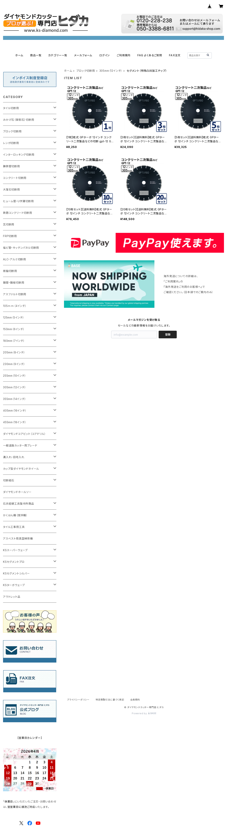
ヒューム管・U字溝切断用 (18, 201)
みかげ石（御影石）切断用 (18, 119)
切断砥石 (8, 480)
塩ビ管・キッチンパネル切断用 (21, 247)
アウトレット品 (11, 596)
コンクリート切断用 (14, 177)
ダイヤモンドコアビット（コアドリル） (24, 433)
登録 (167, 334)
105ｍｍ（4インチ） (14, 305)
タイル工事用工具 (14, 526)
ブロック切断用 (85, 70)
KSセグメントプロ (14, 561)
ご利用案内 (123, 55)
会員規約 (135, 699)
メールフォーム (83, 55)
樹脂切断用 (10, 271)
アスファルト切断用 (14, 294)
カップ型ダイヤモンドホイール (21, 468)
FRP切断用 (10, 236)
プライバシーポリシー (78, 699)
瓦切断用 (8, 224)
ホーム (19, 55)
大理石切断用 (11, 189)
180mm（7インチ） (14, 340)
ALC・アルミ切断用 (14, 259)
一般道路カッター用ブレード (20, 445)
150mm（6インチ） (14, 329)
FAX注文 (175, 55)
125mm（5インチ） (13, 317)
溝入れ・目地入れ (13, 457)
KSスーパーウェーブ (15, 550)
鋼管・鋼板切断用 (13, 282)
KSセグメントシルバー (16, 573)
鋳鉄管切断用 (11, 166)
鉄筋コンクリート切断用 (17, 212)
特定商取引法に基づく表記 (110, 699)
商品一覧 (35, 55)
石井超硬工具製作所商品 (18, 503)
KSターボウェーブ (14, 585)
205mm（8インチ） (14, 352)
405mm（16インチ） (14, 410)
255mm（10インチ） (14, 375)
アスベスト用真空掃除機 (18, 538)
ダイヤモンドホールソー (17, 492)
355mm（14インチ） (14, 399)
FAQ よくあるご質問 (149, 55)
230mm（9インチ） (14, 364)
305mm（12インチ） (110, 70)
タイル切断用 (11, 108)
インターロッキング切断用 (18, 154)
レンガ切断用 (11, 143)
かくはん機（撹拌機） (15, 515)
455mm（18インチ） (14, 422)
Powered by (144, 713)
